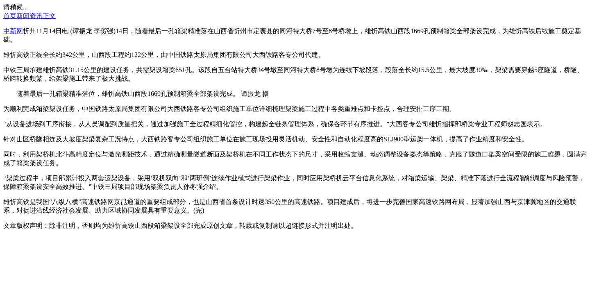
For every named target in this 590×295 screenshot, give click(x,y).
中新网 (13, 30)
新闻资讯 (29, 15)
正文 (49, 15)
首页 (9, 15)
